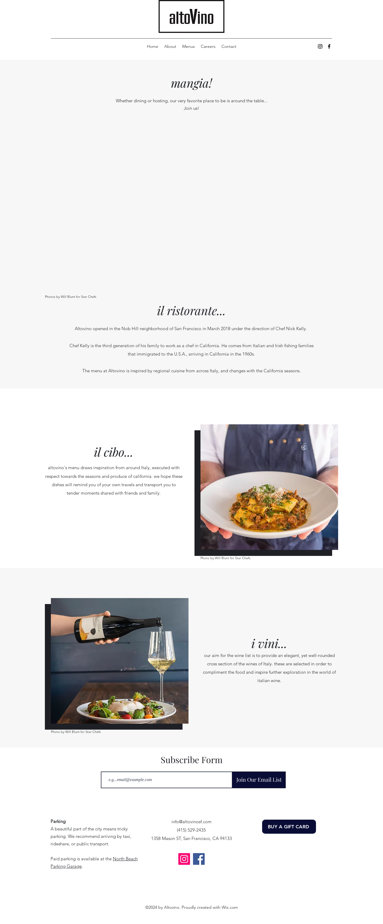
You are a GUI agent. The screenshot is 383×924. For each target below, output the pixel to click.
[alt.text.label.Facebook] (329, 46)
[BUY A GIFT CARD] (289, 827)
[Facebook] (199, 859)
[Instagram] (184, 859)
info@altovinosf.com (191, 821)
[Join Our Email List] (259, 779)
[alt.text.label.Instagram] (320, 46)
